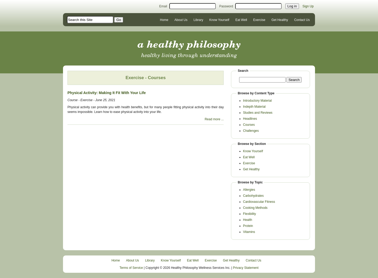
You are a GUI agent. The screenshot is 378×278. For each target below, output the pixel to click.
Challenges (251, 131)
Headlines (250, 119)
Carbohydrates (253, 196)
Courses (249, 125)
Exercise (259, 20)
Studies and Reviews (257, 113)
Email (163, 6)
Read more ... (214, 119)
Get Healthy (279, 20)
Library (198, 20)
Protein (248, 226)
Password (226, 6)
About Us (181, 20)
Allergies (249, 190)
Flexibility (249, 214)
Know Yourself (219, 20)
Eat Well (241, 20)
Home (164, 20)
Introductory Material (257, 100)
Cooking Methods (255, 208)
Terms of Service (131, 268)
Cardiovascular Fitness (259, 202)
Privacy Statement (246, 268)
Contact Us (302, 20)
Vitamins (249, 232)
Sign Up (308, 6)
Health (247, 220)
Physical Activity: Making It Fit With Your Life (106, 93)
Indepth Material (254, 106)
